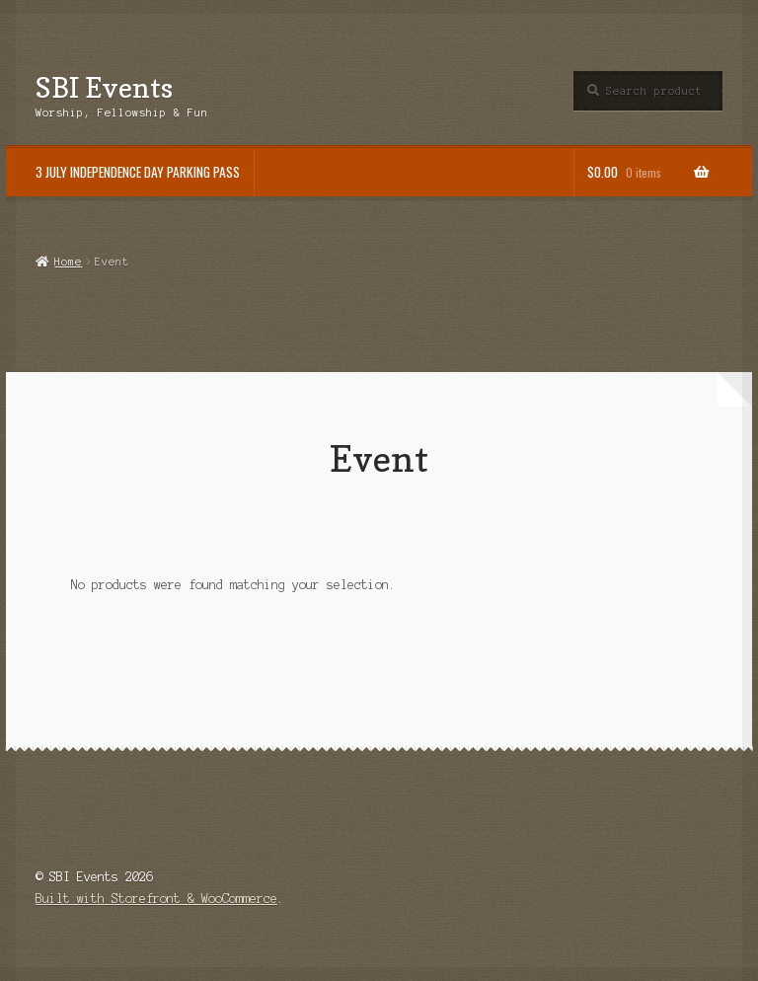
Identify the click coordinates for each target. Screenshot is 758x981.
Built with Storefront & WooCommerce (156, 898)
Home (68, 261)
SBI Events (104, 87)
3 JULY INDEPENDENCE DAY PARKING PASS (138, 172)
